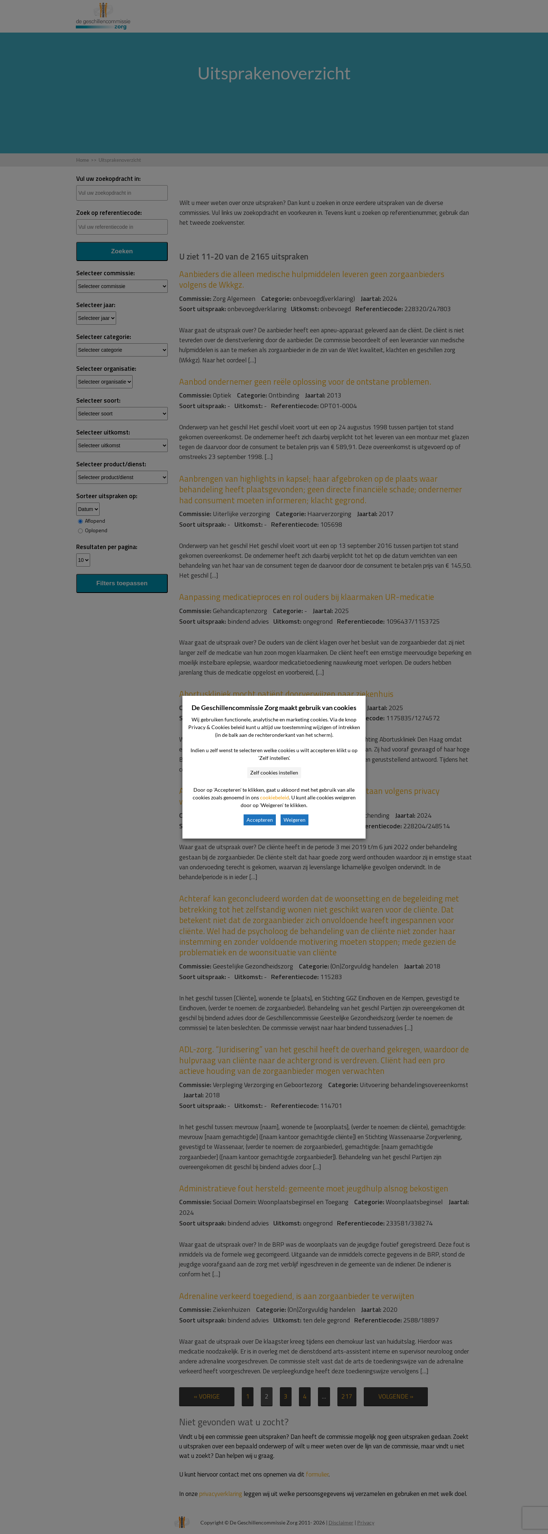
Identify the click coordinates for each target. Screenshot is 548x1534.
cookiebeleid (274, 797)
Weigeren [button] (295, 820)
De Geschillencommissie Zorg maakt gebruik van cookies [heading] (274, 707)
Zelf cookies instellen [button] (274, 772)
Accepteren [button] (260, 820)
